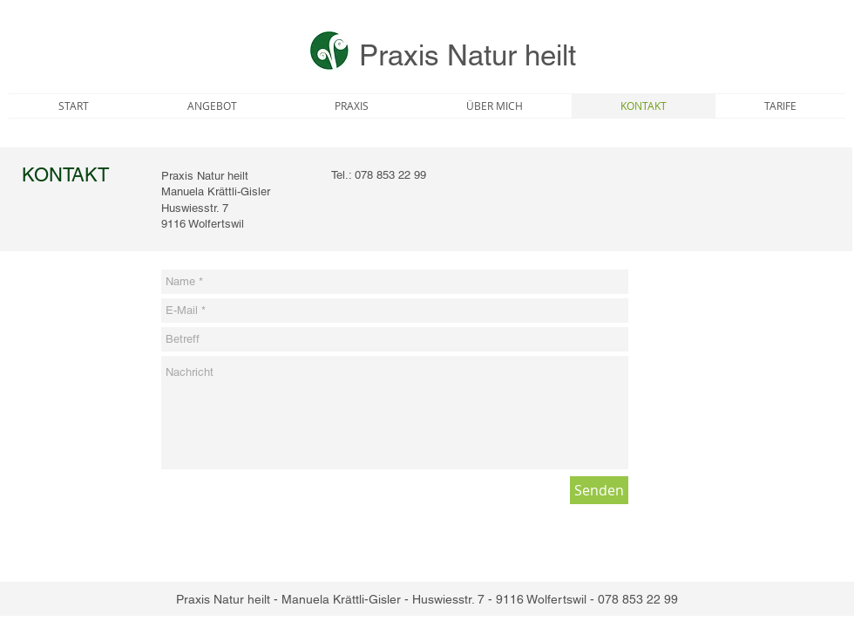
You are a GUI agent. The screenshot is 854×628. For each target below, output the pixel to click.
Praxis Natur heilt (467, 55)
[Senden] (599, 490)
